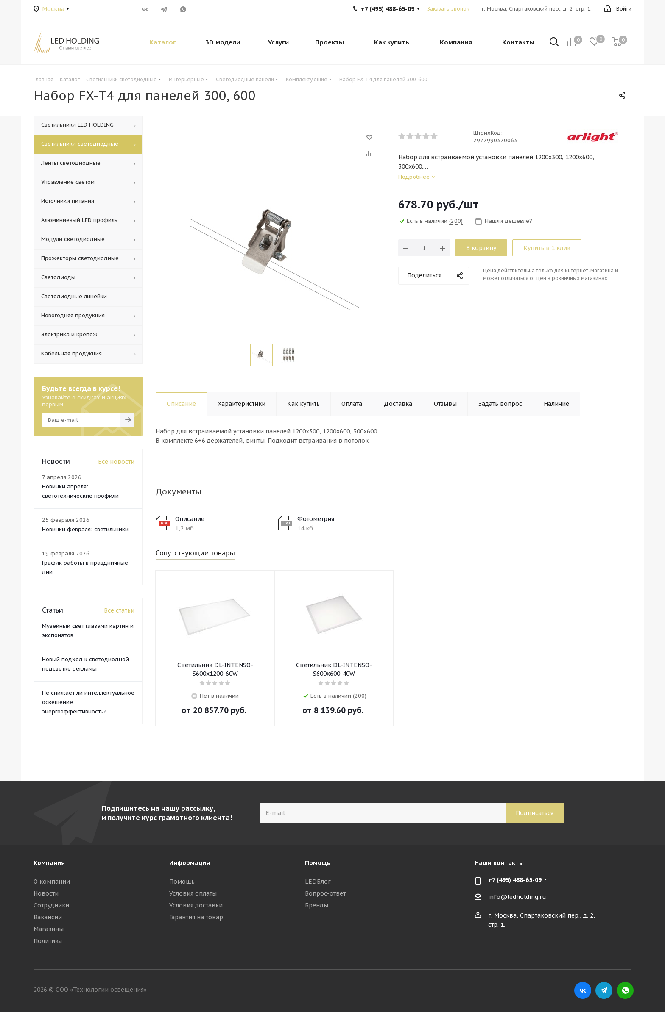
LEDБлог (318, 881)
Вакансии (48, 917)
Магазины (49, 929)
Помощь (182, 881)
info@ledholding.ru (517, 897)
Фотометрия (315, 519)
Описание (189, 519)
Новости (46, 893)
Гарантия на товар (196, 917)
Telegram (163, 9)
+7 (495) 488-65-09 (515, 880)
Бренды (316, 905)
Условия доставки (196, 905)
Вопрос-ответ (325, 893)
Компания (49, 863)
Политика (48, 941)
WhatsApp (183, 9)
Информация (189, 863)
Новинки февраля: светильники (85, 529)
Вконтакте (144, 9)
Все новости (116, 462)
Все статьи (119, 610)
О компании (52, 881)
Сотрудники (51, 905)
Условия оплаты (193, 893)
